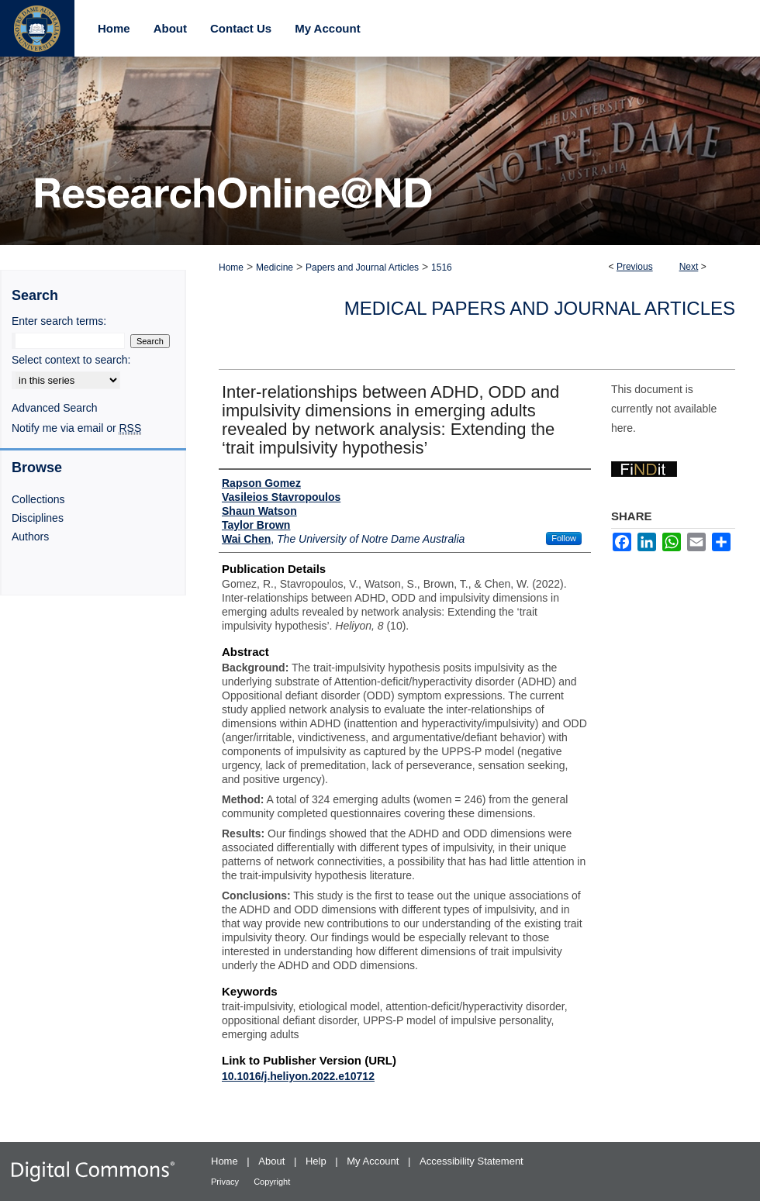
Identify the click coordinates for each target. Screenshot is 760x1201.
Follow (563, 538)
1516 (441, 267)
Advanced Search (55, 408)
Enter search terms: (59, 321)
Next (689, 266)
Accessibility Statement (471, 1161)
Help (317, 1161)
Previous (635, 266)
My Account (374, 1161)
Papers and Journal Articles (362, 267)
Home (231, 267)
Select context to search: (71, 360)
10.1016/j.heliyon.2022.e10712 (298, 1076)
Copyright (272, 1181)
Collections (38, 499)
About (273, 1161)
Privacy (226, 1181)
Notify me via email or (76, 428)
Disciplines (38, 518)
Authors (30, 536)
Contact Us (240, 28)
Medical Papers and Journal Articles (539, 308)
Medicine (274, 267)
